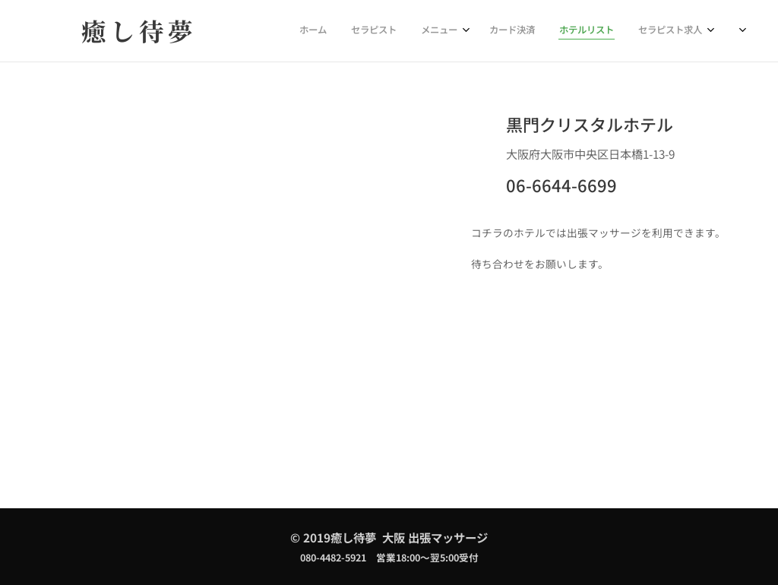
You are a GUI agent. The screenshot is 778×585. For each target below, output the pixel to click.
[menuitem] (577, 31)
